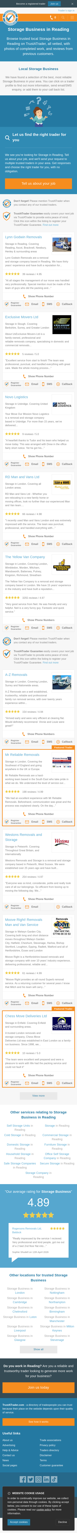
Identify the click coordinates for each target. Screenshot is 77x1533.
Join (54, 3)
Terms (43, 1460)
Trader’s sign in (66, 10)
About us (7, 1440)
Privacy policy (48, 1445)
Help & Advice (10, 1450)
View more (38, 1095)
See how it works (38, 1421)
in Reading (57, 1125)
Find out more (51, 225)
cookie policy (44, 1509)
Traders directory (49, 1450)
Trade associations (50, 1440)
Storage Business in (20, 1317)
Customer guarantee (51, 1465)
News (5, 1460)
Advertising (8, 1445)
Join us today (38, 1387)
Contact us (8, 1455)
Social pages (9, 1465)
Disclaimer (46, 1455)
